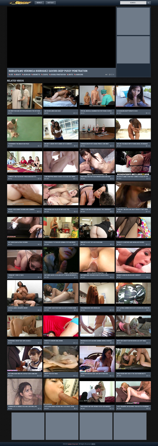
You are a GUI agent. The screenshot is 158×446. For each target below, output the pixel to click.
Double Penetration (57, 74)
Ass (11, 74)
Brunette (35, 74)
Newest (39, 3)
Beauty (17, 74)
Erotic (70, 74)
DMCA (93, 444)
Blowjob (26, 74)
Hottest (51, 3)
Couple (44, 74)
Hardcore (78, 74)
